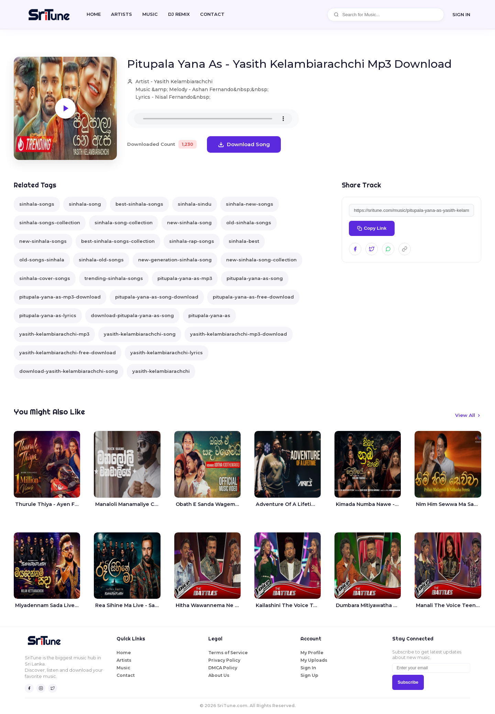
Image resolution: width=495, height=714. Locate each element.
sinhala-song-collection (124, 222)
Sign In (308, 667)
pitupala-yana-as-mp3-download (60, 297)
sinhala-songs (36, 204)
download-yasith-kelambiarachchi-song (68, 371)
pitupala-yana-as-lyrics (47, 315)
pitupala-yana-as (209, 315)
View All (468, 415)
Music (150, 14)
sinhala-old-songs (101, 259)
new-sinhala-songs (43, 241)
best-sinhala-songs (139, 204)
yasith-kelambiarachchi (161, 371)
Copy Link (372, 228)
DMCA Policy (222, 667)
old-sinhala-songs (248, 222)
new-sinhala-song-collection (261, 259)
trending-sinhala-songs (114, 278)
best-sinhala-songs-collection (118, 241)
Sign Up (309, 675)
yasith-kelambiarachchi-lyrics (166, 352)
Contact (126, 675)
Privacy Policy (224, 660)
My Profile (311, 652)
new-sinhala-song (189, 222)
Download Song (244, 144)
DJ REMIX (179, 14)
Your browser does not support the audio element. (213, 118)
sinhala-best (244, 241)
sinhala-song (85, 204)
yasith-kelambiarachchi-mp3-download (238, 334)
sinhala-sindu (194, 204)
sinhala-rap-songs (191, 241)
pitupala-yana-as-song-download (156, 297)
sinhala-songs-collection (49, 222)
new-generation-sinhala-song (175, 259)
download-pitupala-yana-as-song (132, 315)
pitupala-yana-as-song (255, 278)
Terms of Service (228, 652)
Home (94, 14)
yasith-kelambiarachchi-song (140, 334)
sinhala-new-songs (249, 204)
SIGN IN (461, 14)
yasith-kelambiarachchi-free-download (67, 352)
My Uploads (313, 660)
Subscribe (408, 682)
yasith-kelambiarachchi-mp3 (54, 334)
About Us (218, 675)
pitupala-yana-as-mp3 (184, 278)
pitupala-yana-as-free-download (253, 297)
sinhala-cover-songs (44, 278)
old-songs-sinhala (41, 259)
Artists (121, 14)
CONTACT (212, 14)
